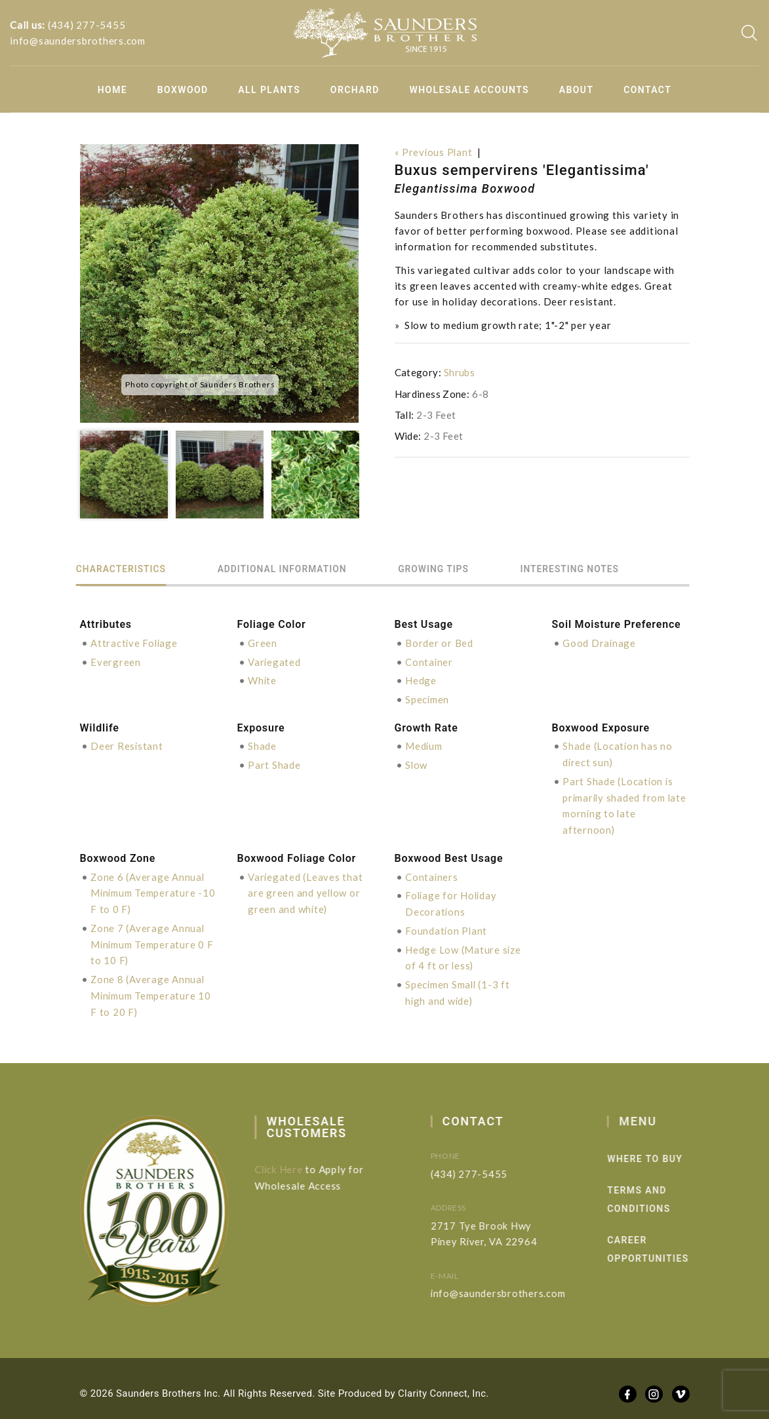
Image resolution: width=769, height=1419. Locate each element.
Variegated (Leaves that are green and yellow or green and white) (305, 887)
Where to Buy (663, 1149)
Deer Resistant (127, 744)
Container (429, 661)
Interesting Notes (601, 569)
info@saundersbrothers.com (78, 41)
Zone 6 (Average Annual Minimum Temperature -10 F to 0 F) (148, 887)
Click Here (286, 1160)
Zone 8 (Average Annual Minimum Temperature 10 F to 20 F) (151, 987)
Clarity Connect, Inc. (444, 1384)
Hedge (421, 680)
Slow (416, 762)
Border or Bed (439, 643)
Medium (424, 744)
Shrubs (459, 372)
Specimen (427, 698)
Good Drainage (599, 643)
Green (262, 643)
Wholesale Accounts (470, 90)
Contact (647, 90)
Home (112, 90)
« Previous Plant (434, 152)
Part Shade (274, 762)
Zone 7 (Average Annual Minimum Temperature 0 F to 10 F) (152, 937)
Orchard (355, 90)
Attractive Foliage (135, 643)
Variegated (275, 661)
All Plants (269, 90)
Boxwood (182, 90)
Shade (262, 744)
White (262, 680)
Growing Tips (457, 569)
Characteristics (126, 569)
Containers (432, 872)
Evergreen (115, 661)
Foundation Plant (446, 924)
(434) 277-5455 (87, 25)
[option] (219, 283)
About (576, 90)
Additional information (295, 569)
